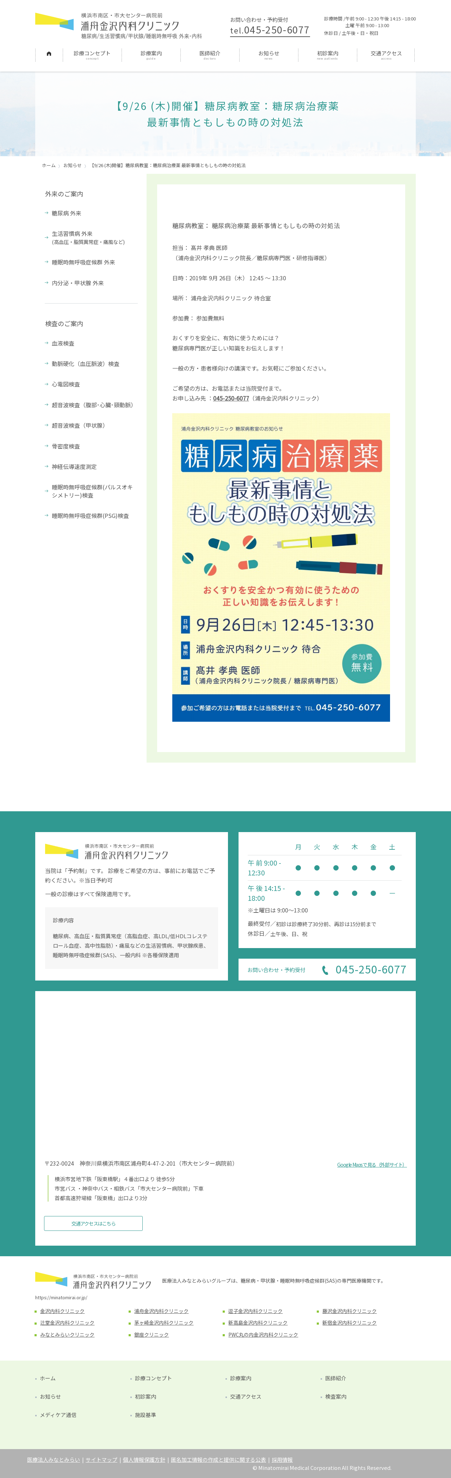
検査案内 (335, 1396)
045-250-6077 (270, 29)
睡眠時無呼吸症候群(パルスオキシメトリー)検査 (92, 491)
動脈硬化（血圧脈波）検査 (85, 363)
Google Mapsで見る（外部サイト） (372, 1164)
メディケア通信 (58, 1414)
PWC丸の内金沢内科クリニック (263, 1334)
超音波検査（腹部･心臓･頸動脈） (94, 405)
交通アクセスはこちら (94, 1223)
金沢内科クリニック (62, 1310)
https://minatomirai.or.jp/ (61, 1297)
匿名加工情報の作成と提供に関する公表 (218, 1459)
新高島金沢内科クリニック (258, 1322)
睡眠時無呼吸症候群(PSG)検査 (90, 515)
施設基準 (145, 1414)
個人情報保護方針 (144, 1459)
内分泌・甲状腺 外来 (78, 283)
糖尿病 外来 (66, 213)
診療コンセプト (92, 53)
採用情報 (282, 1459)
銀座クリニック (151, 1334)
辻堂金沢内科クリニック (67, 1322)
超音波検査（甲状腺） (80, 425)
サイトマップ (101, 1459)
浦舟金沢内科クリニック (161, 1310)
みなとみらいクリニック (67, 1334)
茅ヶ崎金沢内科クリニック (163, 1322)
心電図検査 (66, 384)
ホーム (49, 52)
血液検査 (63, 343)
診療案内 (151, 53)
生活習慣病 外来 (88, 237)
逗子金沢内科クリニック (255, 1310)
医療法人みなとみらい (53, 1459)
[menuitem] (49, 55)
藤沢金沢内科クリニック (349, 1310)
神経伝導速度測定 (74, 466)
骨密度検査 (66, 446)
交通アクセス (386, 53)
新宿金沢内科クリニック (349, 1322)
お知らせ (268, 53)
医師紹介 (210, 53)
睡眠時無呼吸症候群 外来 (83, 262)
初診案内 (327, 53)
